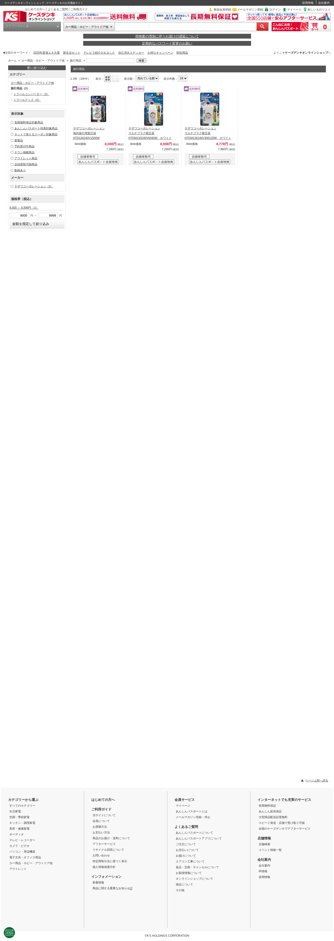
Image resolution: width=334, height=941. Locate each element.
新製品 (18, 140)
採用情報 (308, 3)
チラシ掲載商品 (24, 152)
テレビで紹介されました (99, 52)
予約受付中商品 (24, 146)
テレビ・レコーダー (22, 840)
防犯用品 (182, 52)
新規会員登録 (222, 9)
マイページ (294, 9)
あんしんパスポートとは (191, 811)
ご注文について (186, 844)
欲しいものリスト (319, 9)
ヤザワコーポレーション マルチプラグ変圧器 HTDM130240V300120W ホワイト (208, 133)
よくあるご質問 (58, 9)
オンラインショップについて (194, 878)
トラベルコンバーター (31, 94)
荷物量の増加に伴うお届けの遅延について (167, 36)
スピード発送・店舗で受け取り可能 (282, 823)
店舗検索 (264, 844)
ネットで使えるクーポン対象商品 (36, 134)
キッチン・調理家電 (22, 823)
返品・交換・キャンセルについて (197, 867)
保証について (184, 884)
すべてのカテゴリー (22, 805)
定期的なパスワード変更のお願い (167, 43)
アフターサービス (104, 844)
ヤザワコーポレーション (33, 186)
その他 (180, 890)
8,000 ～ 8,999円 (24, 207)
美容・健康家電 (19, 828)
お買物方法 (100, 826)
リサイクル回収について (108, 849)
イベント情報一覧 (270, 850)
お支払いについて (187, 850)
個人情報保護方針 (104, 867)
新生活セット (71, 52)
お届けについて (186, 855)
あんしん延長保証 (270, 811)
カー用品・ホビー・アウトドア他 (86, 27)
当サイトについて (104, 815)
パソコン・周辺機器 (22, 851)
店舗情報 (264, 838)
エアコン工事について (190, 861)
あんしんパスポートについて (194, 832)
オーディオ (16, 834)
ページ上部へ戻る (316, 780)
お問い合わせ (101, 855)
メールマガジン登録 (250, 9)
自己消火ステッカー (131, 52)
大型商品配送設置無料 (273, 817)
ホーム (12, 60)
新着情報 (98, 882)
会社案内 (324, 3)
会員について (101, 821)
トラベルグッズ (27, 100)
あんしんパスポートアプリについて (199, 838)
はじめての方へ (35, 9)
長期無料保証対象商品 (28, 122)
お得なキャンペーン (160, 52)
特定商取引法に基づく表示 (110, 861)
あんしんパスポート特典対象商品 (36, 128)
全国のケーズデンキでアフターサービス (285, 828)
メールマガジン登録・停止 (193, 817)
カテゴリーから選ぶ (19, 26)
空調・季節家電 (19, 817)
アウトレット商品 (25, 158)
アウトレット (18, 869)
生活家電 (15, 811)
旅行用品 (75, 60)
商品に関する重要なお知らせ (113, 888)
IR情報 (263, 871)
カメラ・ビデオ (19, 846)
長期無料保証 (267, 805)
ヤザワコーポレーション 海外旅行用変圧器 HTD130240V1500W (89, 133)
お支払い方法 (101, 832)
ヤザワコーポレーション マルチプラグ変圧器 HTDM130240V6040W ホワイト (150, 133)
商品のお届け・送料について (111, 838)
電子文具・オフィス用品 (25, 857)
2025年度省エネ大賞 (46, 52)
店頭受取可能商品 (25, 164)
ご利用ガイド (79, 9)
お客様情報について (189, 873)
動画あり (20, 170)
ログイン (275, 9)
